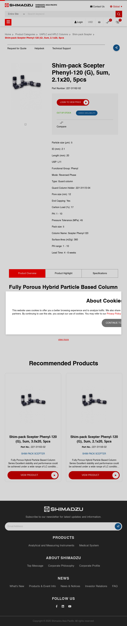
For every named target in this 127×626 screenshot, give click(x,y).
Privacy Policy (114, 314)
